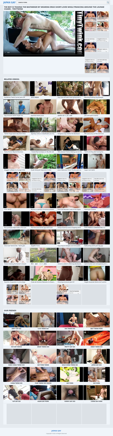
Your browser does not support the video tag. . (43, 34)
